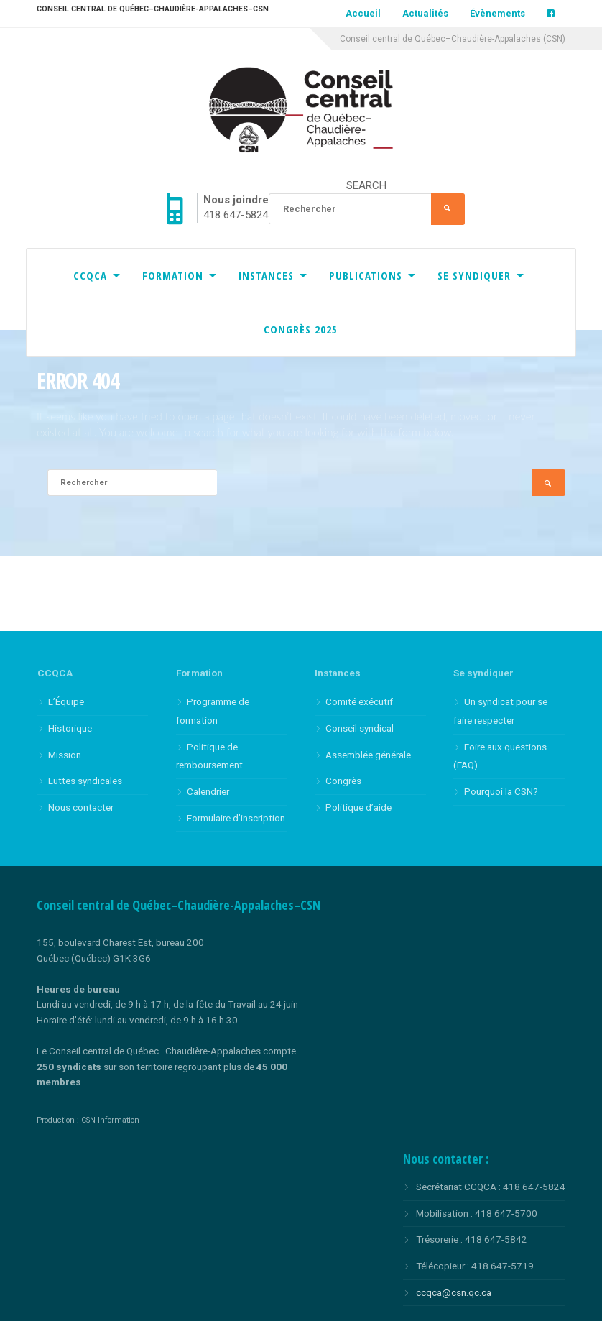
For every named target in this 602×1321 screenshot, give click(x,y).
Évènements (497, 13)
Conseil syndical (359, 728)
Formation (172, 275)
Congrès (343, 780)
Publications (365, 275)
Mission (64, 754)
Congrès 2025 (301, 329)
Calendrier (208, 791)
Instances (266, 275)
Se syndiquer (474, 275)
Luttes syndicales (85, 780)
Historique (70, 728)
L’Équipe (66, 701)
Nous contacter (81, 807)
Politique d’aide (358, 807)
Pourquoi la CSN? (501, 791)
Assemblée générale (368, 754)
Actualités (425, 13)
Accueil (363, 13)
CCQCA (90, 275)
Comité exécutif (359, 701)
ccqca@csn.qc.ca (453, 1292)
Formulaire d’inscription (236, 818)
